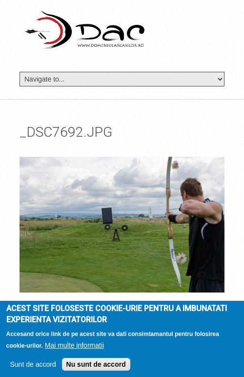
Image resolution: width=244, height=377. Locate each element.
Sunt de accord (33, 366)
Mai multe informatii (74, 347)
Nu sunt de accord (96, 366)
